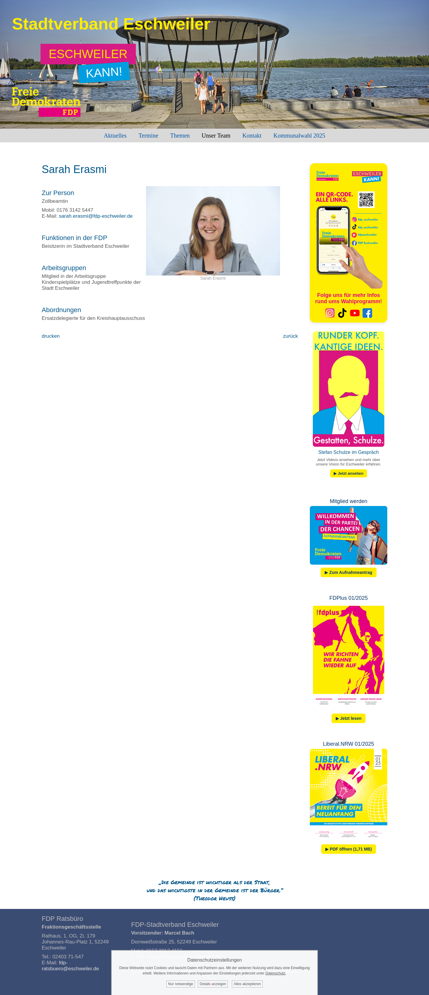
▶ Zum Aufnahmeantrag (348, 572)
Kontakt (251, 135)
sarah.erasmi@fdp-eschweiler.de (96, 216)
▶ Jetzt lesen (348, 718)
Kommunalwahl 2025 (299, 135)
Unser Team (216, 135)
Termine (148, 135)
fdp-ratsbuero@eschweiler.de (70, 965)
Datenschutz (275, 973)
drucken (51, 336)
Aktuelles (115, 135)
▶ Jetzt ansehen (348, 473)
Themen (180, 135)
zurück (290, 336)
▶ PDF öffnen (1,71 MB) (348, 849)
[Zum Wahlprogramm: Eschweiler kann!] (88, 54)
